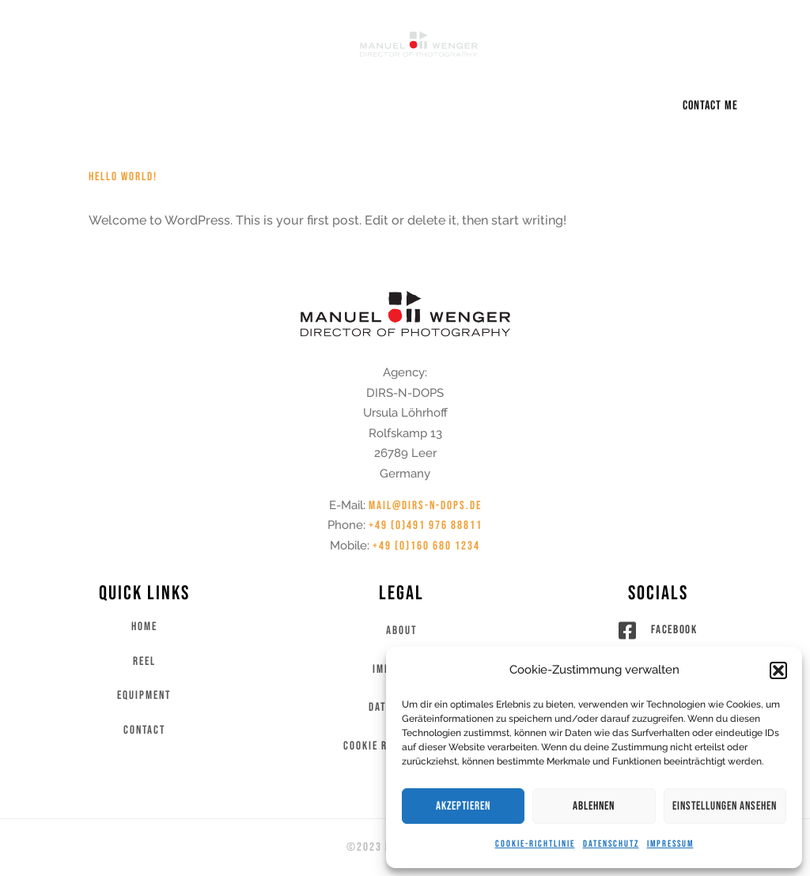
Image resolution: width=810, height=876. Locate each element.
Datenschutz (611, 844)
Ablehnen (594, 806)
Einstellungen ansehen (724, 806)
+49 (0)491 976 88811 (426, 525)
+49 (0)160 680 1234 (426, 545)
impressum (670, 844)
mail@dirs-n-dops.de (425, 505)
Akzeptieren (463, 806)
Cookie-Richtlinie (535, 844)
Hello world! (123, 176)
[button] (778, 670)
